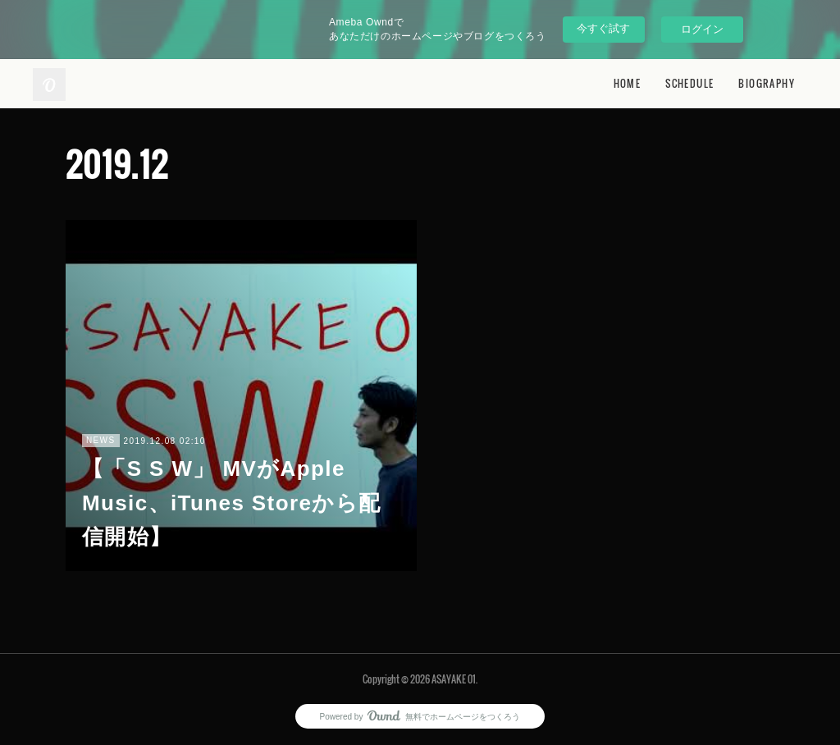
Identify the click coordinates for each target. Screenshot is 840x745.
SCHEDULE (689, 83)
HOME (627, 83)
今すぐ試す (603, 28)
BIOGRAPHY (766, 83)
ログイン (702, 29)
